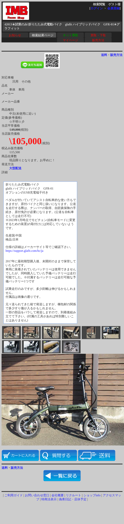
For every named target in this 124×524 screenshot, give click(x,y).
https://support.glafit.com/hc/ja (24, 250)
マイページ (70, 40)
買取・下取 (98, 35)
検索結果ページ (42, 35)
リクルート (73, 495)
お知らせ (15, 35)
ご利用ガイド (13, 495)
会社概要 (57, 495)
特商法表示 (49, 499)
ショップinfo (92, 495)
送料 (104, 55)
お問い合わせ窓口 (37, 495)
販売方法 (98, 40)
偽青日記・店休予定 (72, 499)
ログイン (97, 8)
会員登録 (113, 8)
